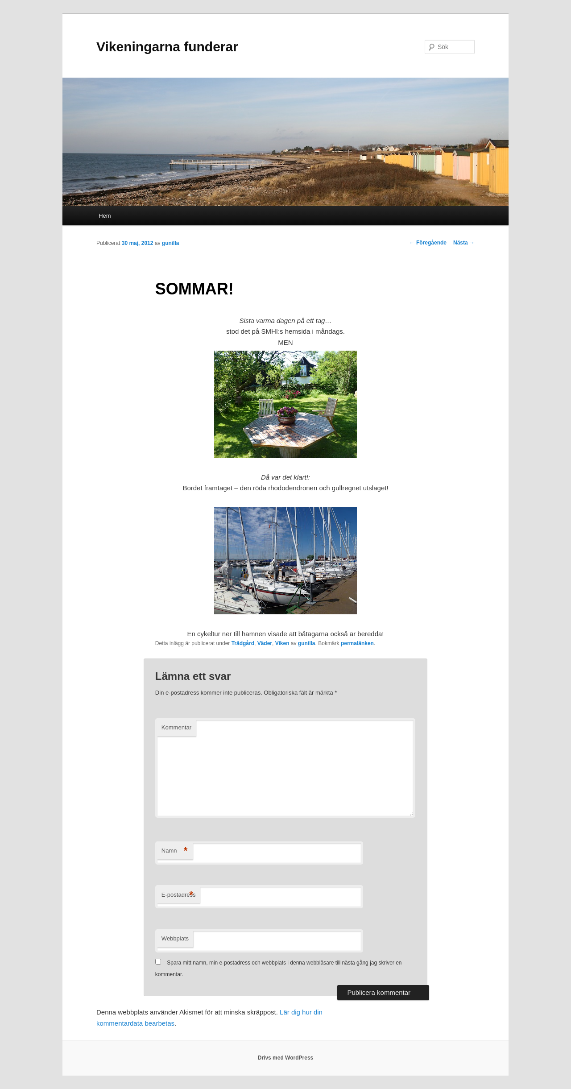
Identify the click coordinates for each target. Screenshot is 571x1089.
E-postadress (178, 895)
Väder (264, 643)
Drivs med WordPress (286, 1058)
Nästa (464, 243)
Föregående (428, 243)
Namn (174, 851)
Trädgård (243, 643)
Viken (282, 643)
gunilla (170, 243)
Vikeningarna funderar (167, 46)
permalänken (357, 643)
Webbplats (175, 938)
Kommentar (176, 727)
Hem (105, 215)
